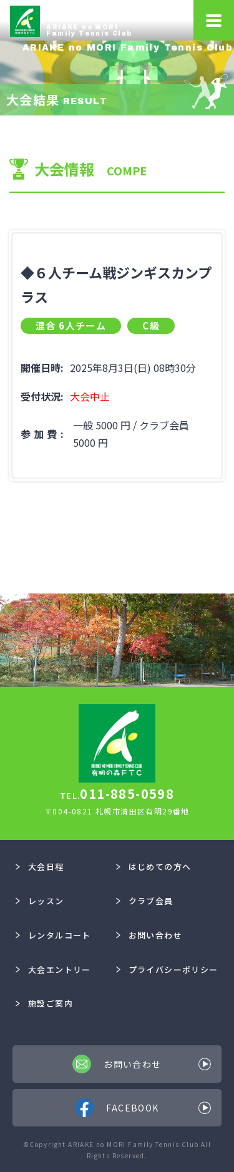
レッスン (40, 901)
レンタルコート (53, 935)
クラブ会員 (144, 901)
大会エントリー (53, 969)
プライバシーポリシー (167, 969)
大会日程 (40, 866)
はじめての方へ (153, 866)
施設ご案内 (44, 1003)
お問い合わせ (149, 935)
